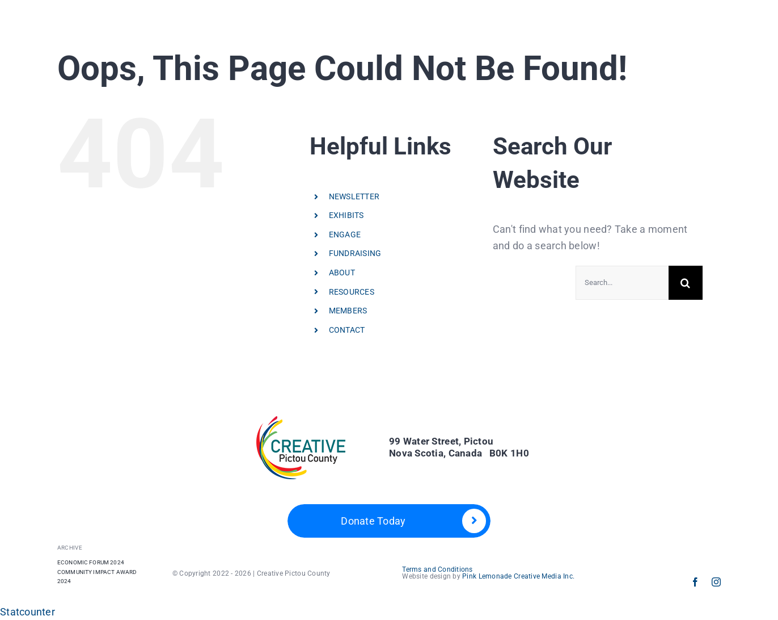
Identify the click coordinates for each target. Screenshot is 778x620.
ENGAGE (345, 234)
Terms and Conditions (437, 569)
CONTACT (347, 329)
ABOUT (342, 272)
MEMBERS (348, 310)
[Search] (686, 283)
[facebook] (695, 582)
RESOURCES (351, 291)
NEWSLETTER (354, 196)
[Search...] (622, 283)
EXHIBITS (346, 215)
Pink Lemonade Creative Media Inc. (518, 576)
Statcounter (27, 612)
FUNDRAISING (355, 253)
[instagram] (716, 582)
